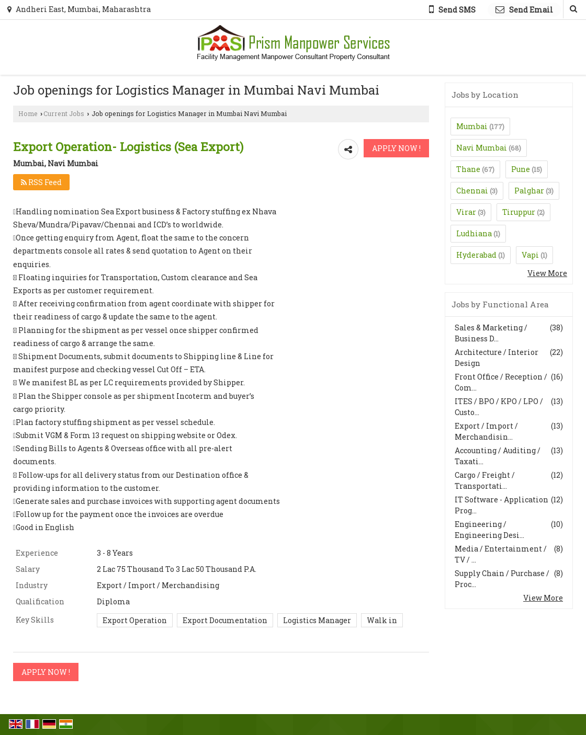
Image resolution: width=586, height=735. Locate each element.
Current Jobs (63, 113)
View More (547, 273)
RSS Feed (41, 182)
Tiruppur (518, 212)
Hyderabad (476, 255)
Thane (468, 169)
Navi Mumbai (481, 148)
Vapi (530, 255)
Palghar (529, 191)
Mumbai (472, 126)
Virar (466, 212)
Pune (520, 169)
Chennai (472, 191)
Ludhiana (474, 233)
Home (28, 113)
